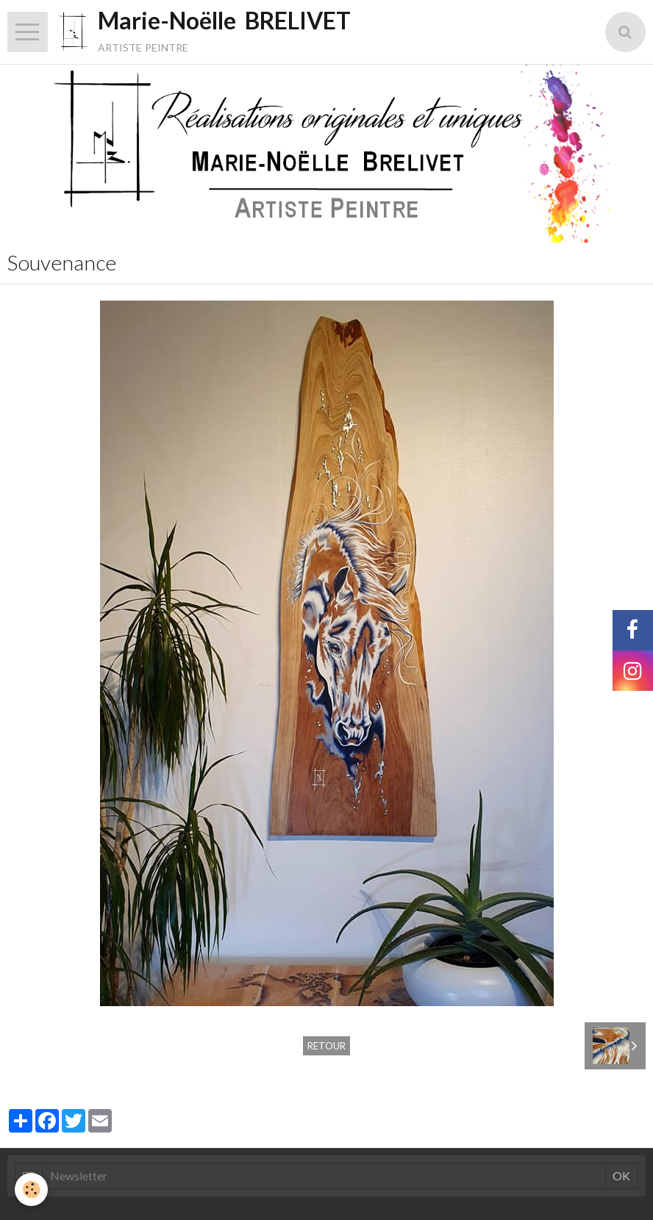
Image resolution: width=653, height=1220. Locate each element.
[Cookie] (31, 1189)
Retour (326, 1046)
